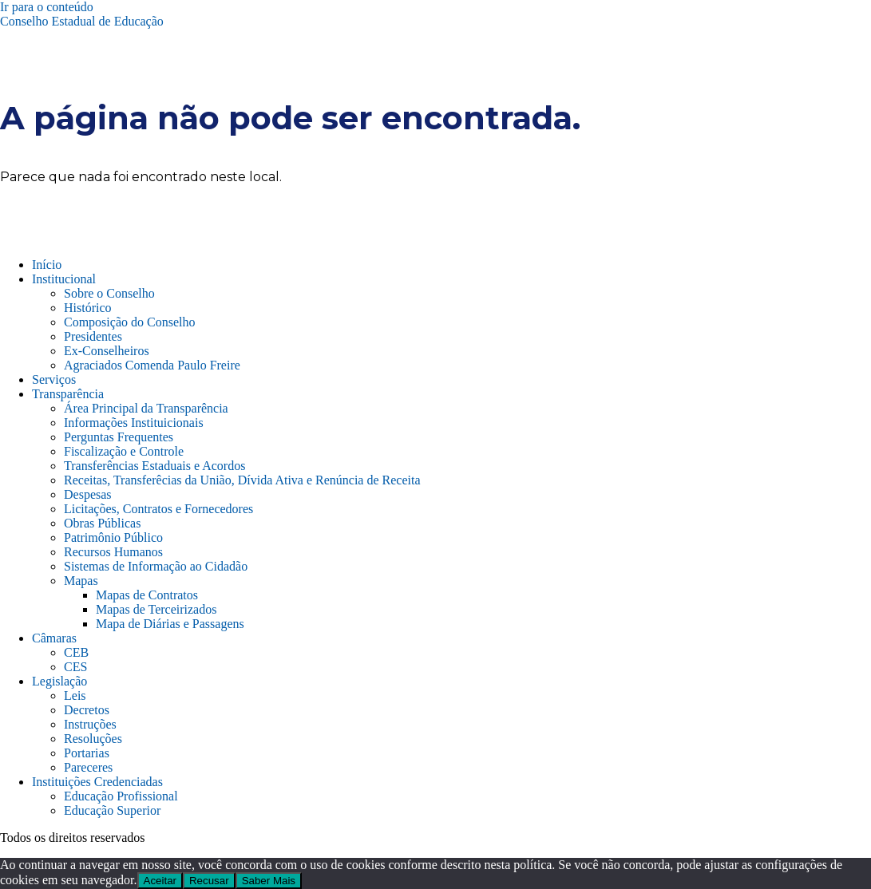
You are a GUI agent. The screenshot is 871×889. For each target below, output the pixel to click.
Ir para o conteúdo (46, 7)
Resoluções (93, 738)
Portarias (86, 753)
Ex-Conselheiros (106, 351)
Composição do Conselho (129, 322)
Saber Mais (268, 881)
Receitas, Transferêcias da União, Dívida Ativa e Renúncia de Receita (242, 480)
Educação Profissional (121, 796)
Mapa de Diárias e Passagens (170, 623)
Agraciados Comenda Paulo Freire (152, 365)
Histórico (88, 307)
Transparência (68, 394)
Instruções (90, 724)
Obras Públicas (102, 523)
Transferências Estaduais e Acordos (154, 465)
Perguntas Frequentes (118, 437)
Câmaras (54, 638)
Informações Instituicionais (134, 422)
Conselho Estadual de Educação (82, 21)
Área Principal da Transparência (146, 408)
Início (46, 264)
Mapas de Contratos (147, 595)
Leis (75, 695)
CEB (76, 652)
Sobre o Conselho (109, 293)
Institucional (64, 279)
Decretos (86, 710)
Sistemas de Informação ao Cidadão (155, 566)
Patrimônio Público (113, 537)
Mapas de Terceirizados (156, 609)
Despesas (88, 494)
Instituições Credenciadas (97, 781)
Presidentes (93, 336)
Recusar (209, 881)
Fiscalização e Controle (124, 451)
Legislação (59, 681)
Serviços (54, 379)
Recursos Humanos (113, 552)
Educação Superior (112, 810)
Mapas (81, 580)
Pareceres (88, 767)
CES (75, 667)
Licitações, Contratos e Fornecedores (158, 509)
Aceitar (160, 881)
